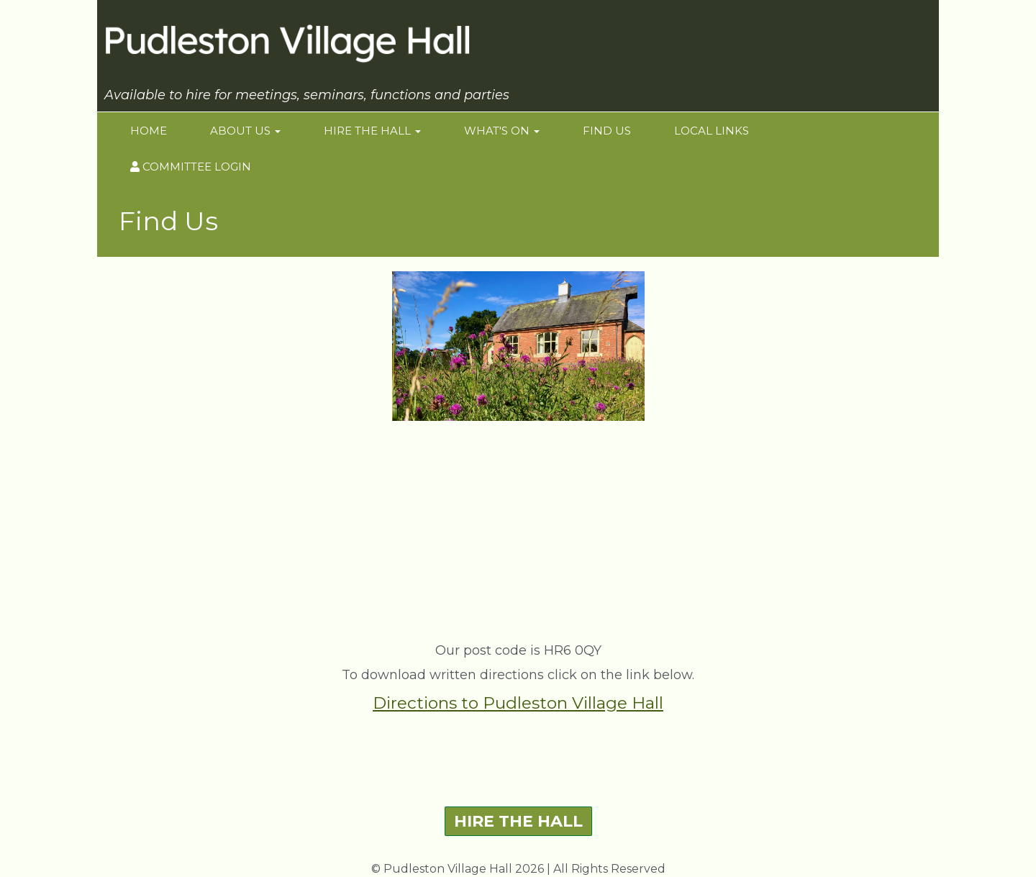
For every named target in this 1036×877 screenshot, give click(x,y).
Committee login (190, 166)
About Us (245, 130)
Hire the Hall (372, 130)
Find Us (607, 130)
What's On (502, 130)
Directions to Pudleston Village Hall (518, 703)
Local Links (711, 130)
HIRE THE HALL (518, 821)
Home (148, 130)
